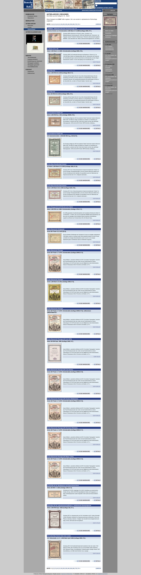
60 (73, 24)
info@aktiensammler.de (102, 573)
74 (78, 24)
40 (68, 24)
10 (61, 24)
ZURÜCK (98, 24)
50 (71, 24)
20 (63, 24)
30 (66, 24)
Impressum (63, 573)
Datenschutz (69, 573)
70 (76, 24)
